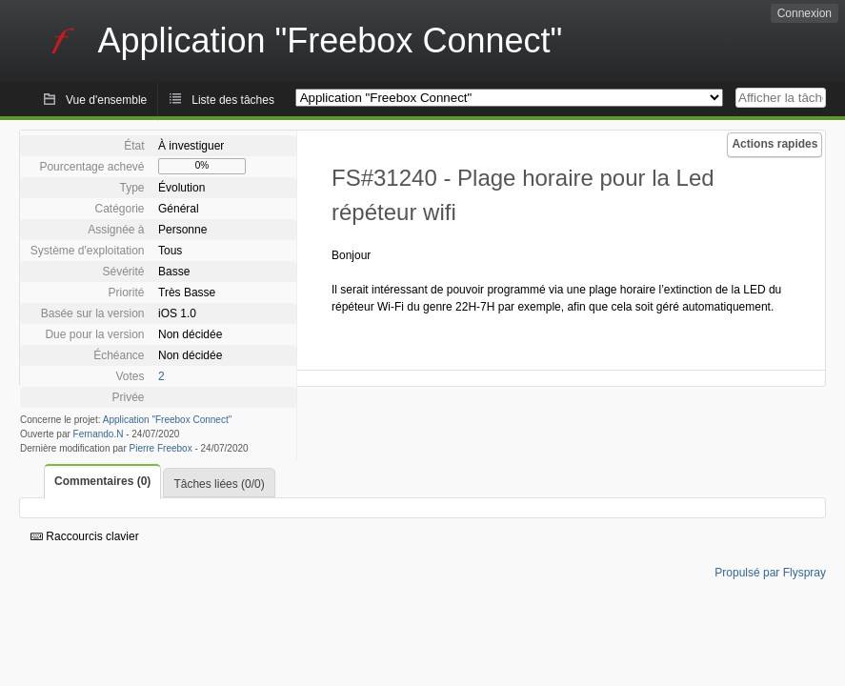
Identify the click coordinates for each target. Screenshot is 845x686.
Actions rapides (774, 144)
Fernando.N (98, 434)
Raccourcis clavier (84, 536)
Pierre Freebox (161, 448)
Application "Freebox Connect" (167, 419)
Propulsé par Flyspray (770, 572)
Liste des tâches (232, 100)
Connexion (804, 13)
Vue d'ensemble (106, 100)
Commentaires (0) (102, 481)
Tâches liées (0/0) (218, 484)
